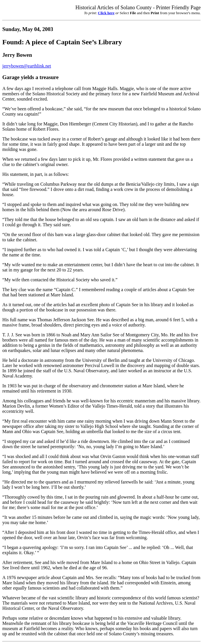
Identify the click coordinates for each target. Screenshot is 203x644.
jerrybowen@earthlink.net (26, 65)
